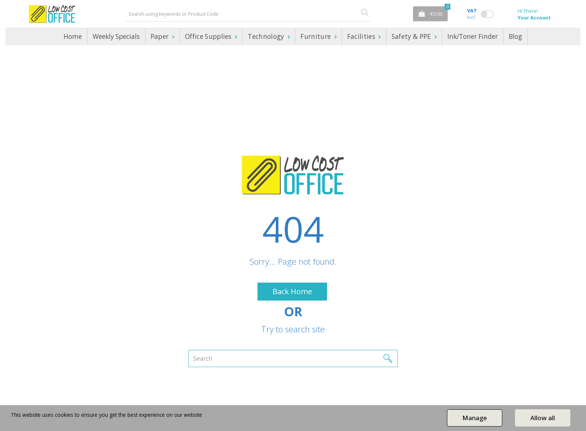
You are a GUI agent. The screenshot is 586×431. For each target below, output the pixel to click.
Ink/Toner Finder (472, 36)
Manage (474, 417)
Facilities (362, 36)
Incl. (472, 14)
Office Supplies (209, 36)
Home (73, 36)
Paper (160, 36)
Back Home (292, 291)
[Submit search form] (365, 12)
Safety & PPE (412, 36)
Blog (515, 36)
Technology (267, 36)
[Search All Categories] (248, 14)
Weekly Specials (116, 36)
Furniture (316, 36)
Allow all (542, 417)
